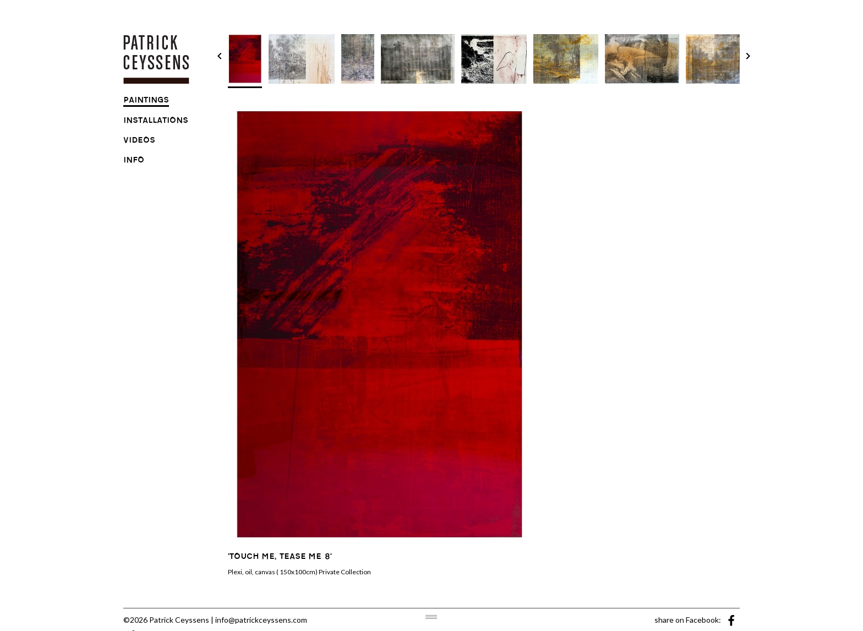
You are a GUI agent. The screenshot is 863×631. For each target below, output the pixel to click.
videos (139, 141)
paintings (146, 101)
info (133, 161)
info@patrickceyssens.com (261, 619)
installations (155, 122)
